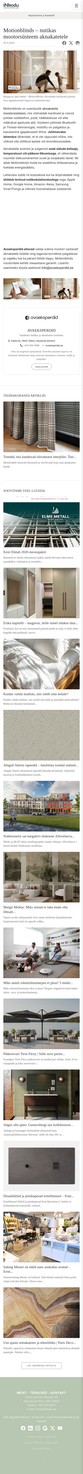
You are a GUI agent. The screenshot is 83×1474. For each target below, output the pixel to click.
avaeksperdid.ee (54, 345)
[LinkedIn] (30, 1428)
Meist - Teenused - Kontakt (41, 1392)
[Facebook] (23, 1428)
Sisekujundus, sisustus (41, 1437)
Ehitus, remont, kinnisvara (41, 1443)
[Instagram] (37, 1428)
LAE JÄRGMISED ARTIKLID (41, 1365)
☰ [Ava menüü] (76, 5)
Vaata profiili (41, 366)
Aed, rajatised (41, 1448)
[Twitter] (52, 1428)
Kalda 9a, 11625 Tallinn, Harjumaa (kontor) (33, 340)
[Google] (45, 1428)
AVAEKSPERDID (41, 330)
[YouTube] (60, 1428)
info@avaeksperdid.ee (57, 268)
